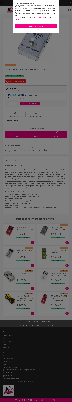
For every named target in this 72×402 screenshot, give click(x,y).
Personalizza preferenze (36, 30)
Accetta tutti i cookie (36, 26)
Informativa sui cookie (39, 17)
